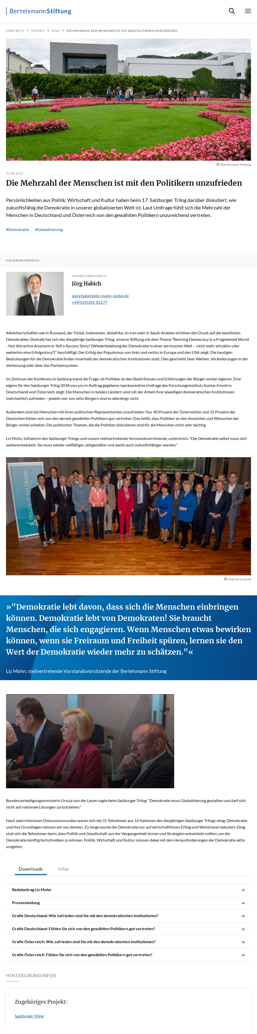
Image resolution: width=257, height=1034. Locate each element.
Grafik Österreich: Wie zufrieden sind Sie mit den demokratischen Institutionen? (128, 941)
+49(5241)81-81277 (89, 302)
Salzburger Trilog (29, 1015)
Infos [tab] (63, 869)
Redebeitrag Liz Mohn (128, 889)
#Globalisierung (49, 229)
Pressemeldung (128, 902)
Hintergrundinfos (22, 260)
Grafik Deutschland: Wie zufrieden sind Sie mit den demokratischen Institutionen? (128, 915)
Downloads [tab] (31, 869)
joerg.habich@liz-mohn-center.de (100, 295)
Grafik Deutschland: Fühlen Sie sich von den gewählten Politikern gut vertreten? (128, 928)
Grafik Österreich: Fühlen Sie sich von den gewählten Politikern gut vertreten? (128, 954)
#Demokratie (17, 229)
